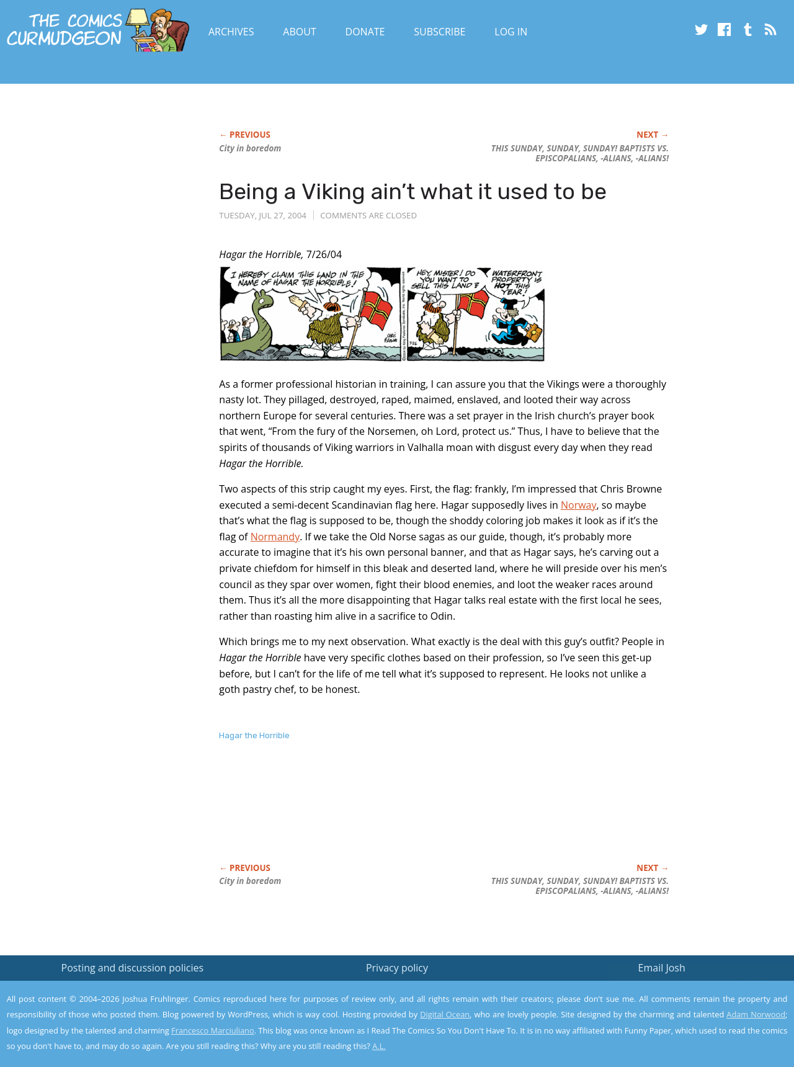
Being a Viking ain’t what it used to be (413, 191)
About (299, 31)
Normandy (275, 536)
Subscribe (439, 31)
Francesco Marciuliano (212, 1030)
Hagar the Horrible (254, 735)
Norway (579, 505)
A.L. (379, 1045)
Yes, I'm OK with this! (689, 1020)
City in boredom (250, 148)
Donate (365, 31)
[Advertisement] (445, 815)
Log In (510, 31)
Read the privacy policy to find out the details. (683, 989)
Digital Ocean (445, 1014)
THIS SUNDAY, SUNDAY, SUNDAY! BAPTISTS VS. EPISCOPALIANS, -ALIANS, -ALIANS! (580, 153)
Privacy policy (397, 968)
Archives (231, 31)
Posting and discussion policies (132, 968)
